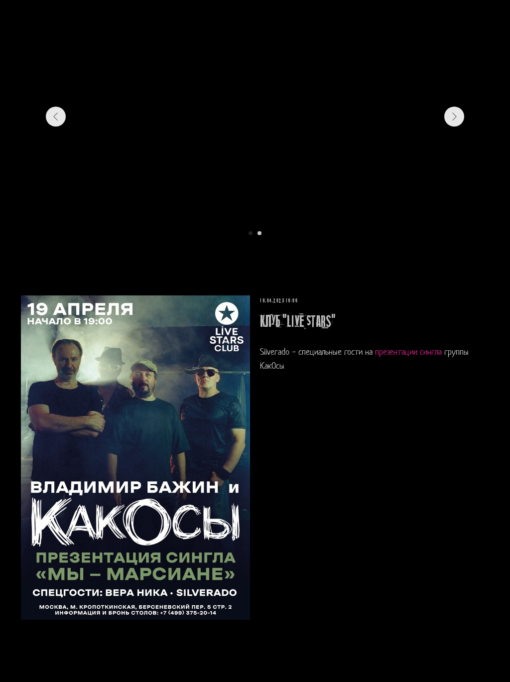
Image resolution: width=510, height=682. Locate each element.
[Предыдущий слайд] (56, 117)
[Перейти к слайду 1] (251, 233)
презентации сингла (408, 352)
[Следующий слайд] (454, 117)
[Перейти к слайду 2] (259, 233)
